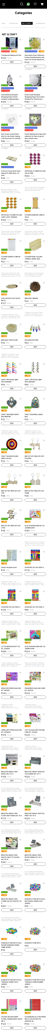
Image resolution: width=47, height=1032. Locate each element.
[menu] (3, 4)
